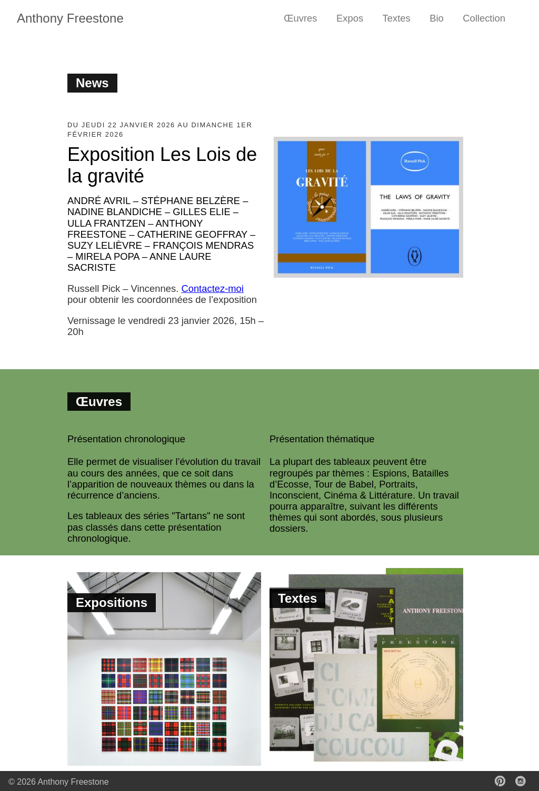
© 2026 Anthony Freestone (58, 781)
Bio (437, 18)
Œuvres (300, 18)
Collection (484, 18)
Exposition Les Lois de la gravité (162, 165)
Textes (397, 18)
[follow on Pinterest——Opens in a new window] (503, 782)
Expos (349, 18)
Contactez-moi (212, 288)
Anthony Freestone (70, 18)
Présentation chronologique (126, 438)
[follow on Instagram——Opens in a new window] (524, 782)
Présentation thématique (322, 438)
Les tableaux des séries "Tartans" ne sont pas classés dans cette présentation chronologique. (156, 526)
